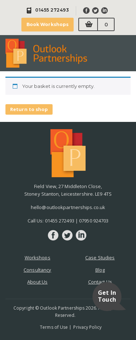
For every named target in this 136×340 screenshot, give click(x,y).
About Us (37, 282)
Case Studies (100, 257)
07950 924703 (93, 220)
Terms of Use (54, 327)
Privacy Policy (87, 327)
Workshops (37, 257)
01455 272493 (59, 220)
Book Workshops (47, 24)
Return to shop (29, 109)
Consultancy (37, 270)
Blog (100, 270)
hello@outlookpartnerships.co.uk (68, 207)
